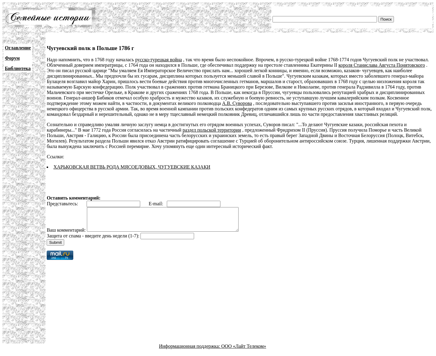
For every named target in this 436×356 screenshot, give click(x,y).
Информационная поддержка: (190, 350)
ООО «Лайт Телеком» (243, 350)
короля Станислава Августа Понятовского (382, 65)
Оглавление (18, 47)
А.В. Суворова (237, 103)
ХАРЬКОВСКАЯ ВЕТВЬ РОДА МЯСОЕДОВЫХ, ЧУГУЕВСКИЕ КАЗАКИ (131, 167)
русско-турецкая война (158, 59)
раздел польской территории (212, 130)
